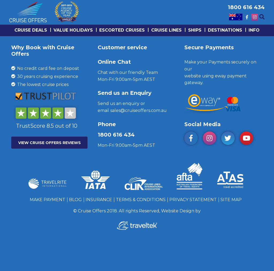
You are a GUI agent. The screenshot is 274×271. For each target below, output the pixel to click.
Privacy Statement (193, 199)
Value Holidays (73, 30)
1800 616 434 (116, 134)
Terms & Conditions (141, 199)
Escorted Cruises (122, 30)
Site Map (231, 199)
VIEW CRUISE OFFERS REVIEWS (49, 142)
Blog (75, 199)
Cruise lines (166, 30)
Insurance (99, 199)
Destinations (225, 30)
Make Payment (47, 199)
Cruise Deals (30, 30)
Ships (194, 30)
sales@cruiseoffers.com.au (138, 110)
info (254, 30)
